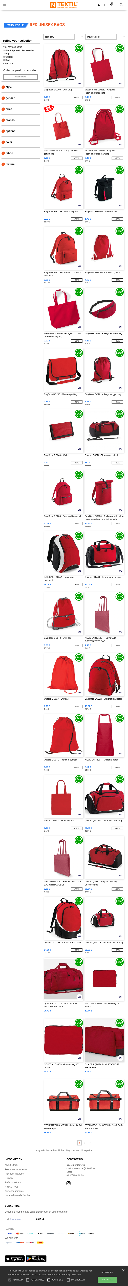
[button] (99, 4)
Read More (76, 1274)
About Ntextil (11, 1165)
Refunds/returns (13, 1182)
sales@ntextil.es (75, 1175)
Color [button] (9, 142)
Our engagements (14, 1191)
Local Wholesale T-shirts (17, 1195)
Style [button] (9, 87)
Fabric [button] (9, 153)
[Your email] (19, 1219)
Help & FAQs (11, 1186)
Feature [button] (10, 164)
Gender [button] (10, 98)
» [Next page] (90, 1143)
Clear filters (20, 77)
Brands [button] (10, 120)
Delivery (9, 1178)
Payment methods (14, 1173)
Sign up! (40, 1219)
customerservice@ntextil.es (80, 1168)
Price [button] (9, 109)
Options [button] (10, 131)
